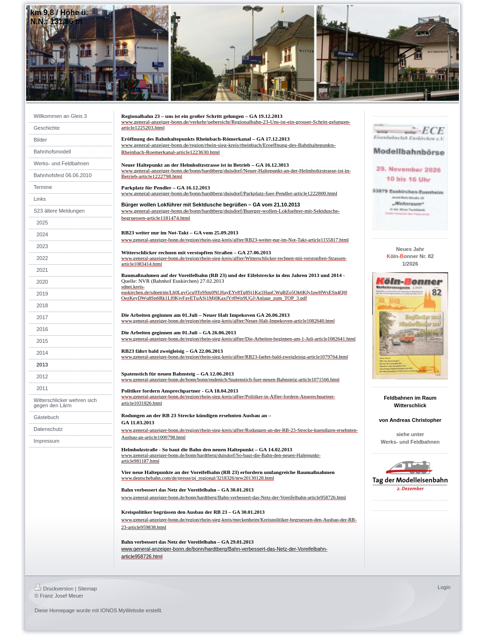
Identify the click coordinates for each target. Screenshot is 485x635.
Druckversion (54, 588)
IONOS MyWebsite (122, 610)
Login (444, 587)
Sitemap (87, 588)
